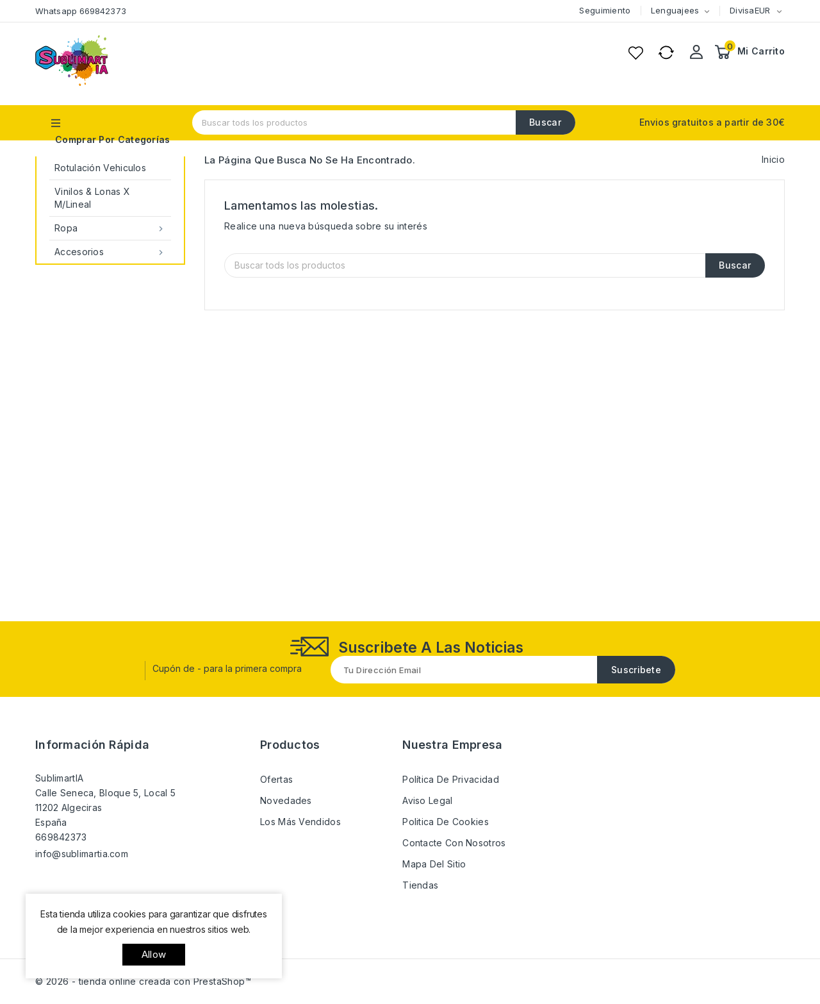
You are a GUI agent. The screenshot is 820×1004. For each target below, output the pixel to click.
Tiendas (420, 885)
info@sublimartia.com (81, 853)
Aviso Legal (427, 800)
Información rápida (92, 744)
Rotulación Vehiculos (100, 167)
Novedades (286, 800)
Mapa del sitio (434, 863)
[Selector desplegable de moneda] (779, 11)
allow (154, 954)
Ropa (110, 228)
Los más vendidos (300, 821)
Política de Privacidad (450, 779)
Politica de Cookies (445, 821)
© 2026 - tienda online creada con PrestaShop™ (143, 981)
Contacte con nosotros (453, 842)
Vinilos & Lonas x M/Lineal (92, 198)
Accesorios (110, 252)
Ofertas (276, 779)
